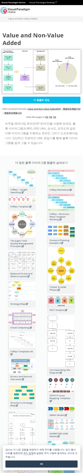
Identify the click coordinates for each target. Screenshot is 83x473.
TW (50, 117)
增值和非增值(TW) (71, 108)
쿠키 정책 (28, 453)
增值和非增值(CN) (13, 112)
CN (54, 117)
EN (46, 117)
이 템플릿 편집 (41, 100)
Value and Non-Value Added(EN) (44, 108)
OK (41, 464)
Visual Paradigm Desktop (43, 2)
